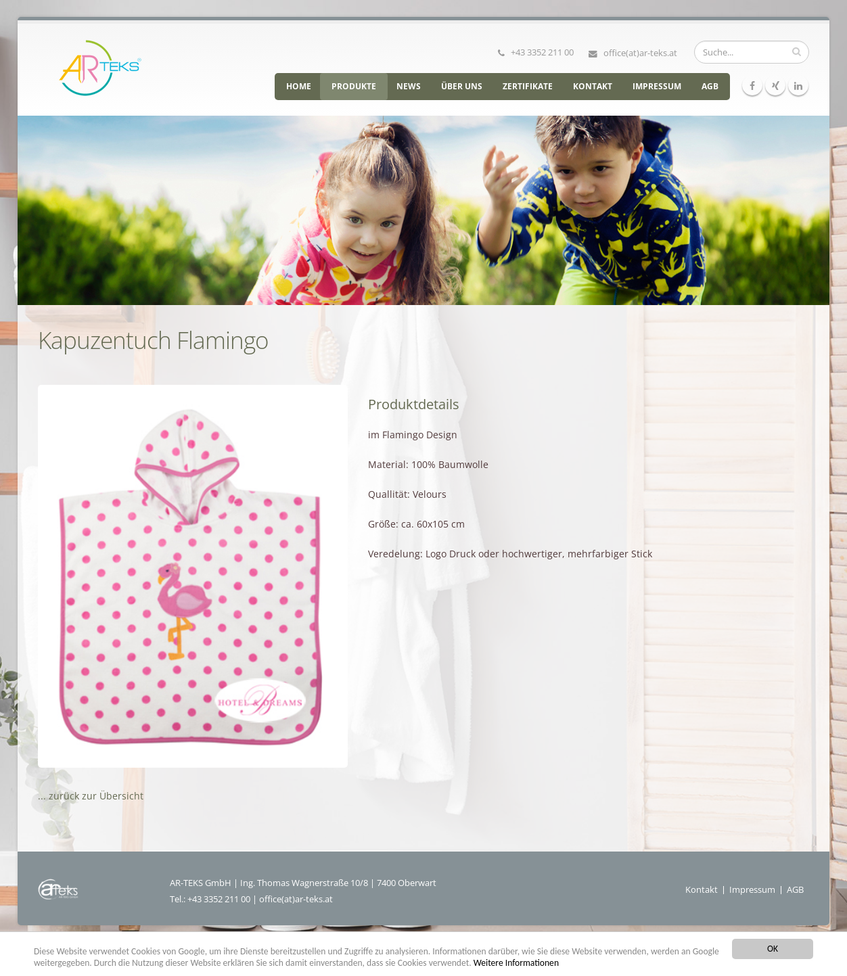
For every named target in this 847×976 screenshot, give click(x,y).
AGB (710, 86)
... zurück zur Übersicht (90, 795)
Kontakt (592, 86)
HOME (298, 86)
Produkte (353, 86)
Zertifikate (528, 86)
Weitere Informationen (516, 963)
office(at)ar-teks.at (640, 53)
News (408, 86)
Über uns (461, 86)
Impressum (657, 86)
